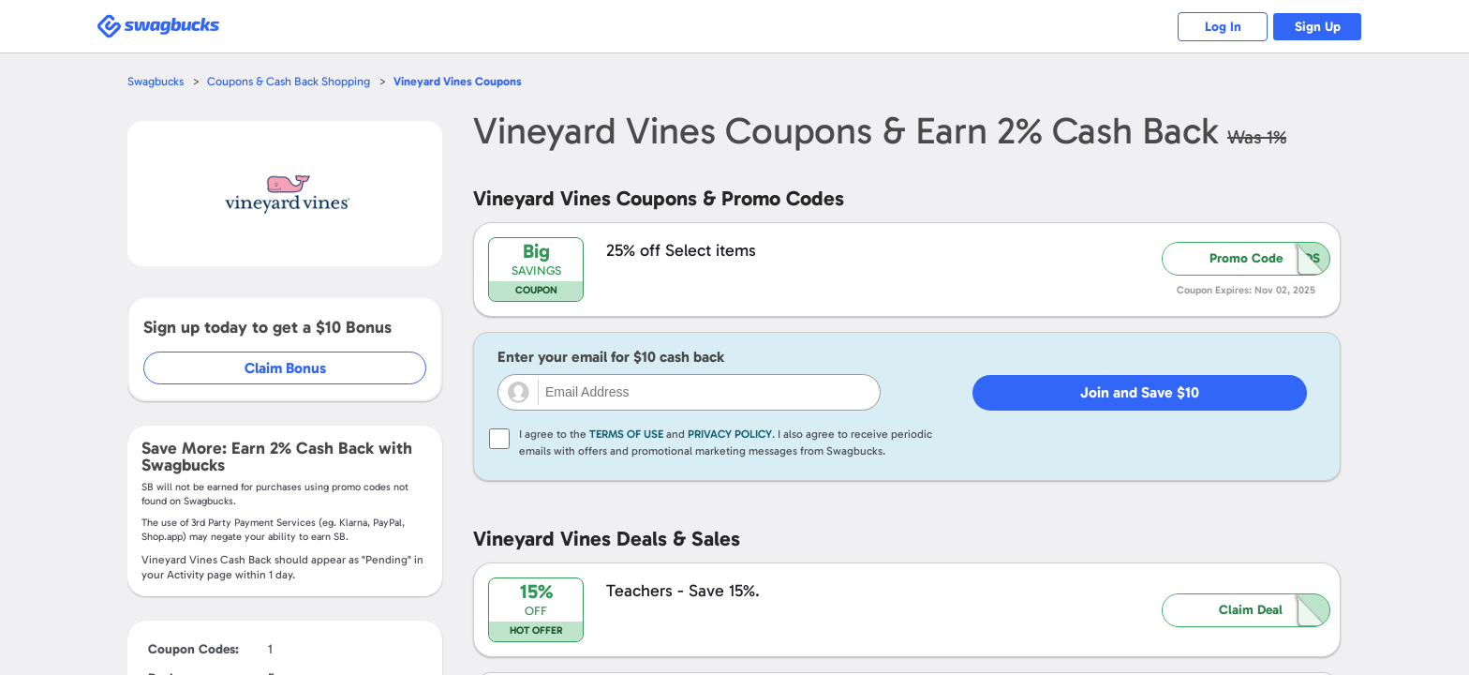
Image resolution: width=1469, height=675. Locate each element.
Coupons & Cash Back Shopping (292, 81)
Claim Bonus (286, 368)
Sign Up (1316, 27)
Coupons (462, 81)
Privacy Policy (730, 434)
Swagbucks (156, 81)
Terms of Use (626, 434)
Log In (1217, 27)
